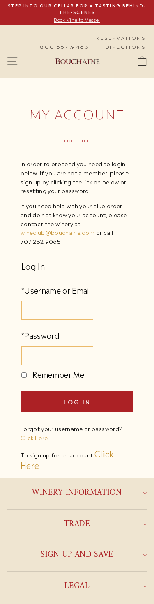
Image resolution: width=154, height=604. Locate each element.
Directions (126, 46)
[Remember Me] (24, 375)
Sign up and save (94, 555)
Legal (105, 586)
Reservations (121, 37)
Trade (105, 524)
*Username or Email (56, 290)
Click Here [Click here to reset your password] (34, 437)
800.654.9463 (64, 46)
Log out (77, 140)
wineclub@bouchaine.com (57, 232)
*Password (40, 335)
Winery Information (89, 493)
